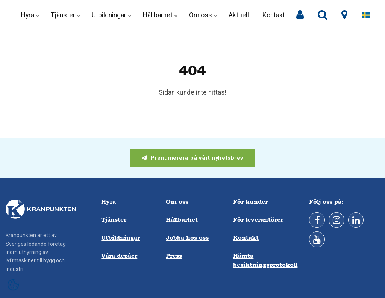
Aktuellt (240, 15)
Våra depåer (119, 255)
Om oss (203, 15)
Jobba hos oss (187, 237)
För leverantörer (258, 219)
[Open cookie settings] (13, 284)
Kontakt (273, 15)
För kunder (250, 201)
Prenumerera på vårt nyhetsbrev (192, 158)
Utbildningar (112, 15)
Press (174, 255)
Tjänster (65, 15)
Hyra (30, 15)
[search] (322, 15)
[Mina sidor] (300, 15)
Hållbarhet (160, 15)
